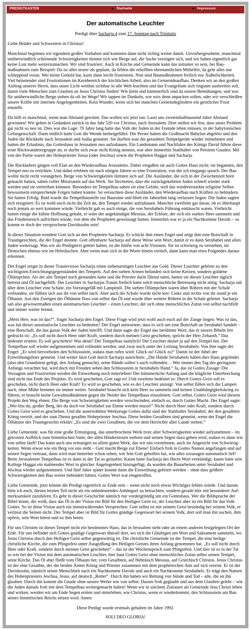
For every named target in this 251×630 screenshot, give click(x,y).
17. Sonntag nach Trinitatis (151, 33)
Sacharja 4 (107, 33)
